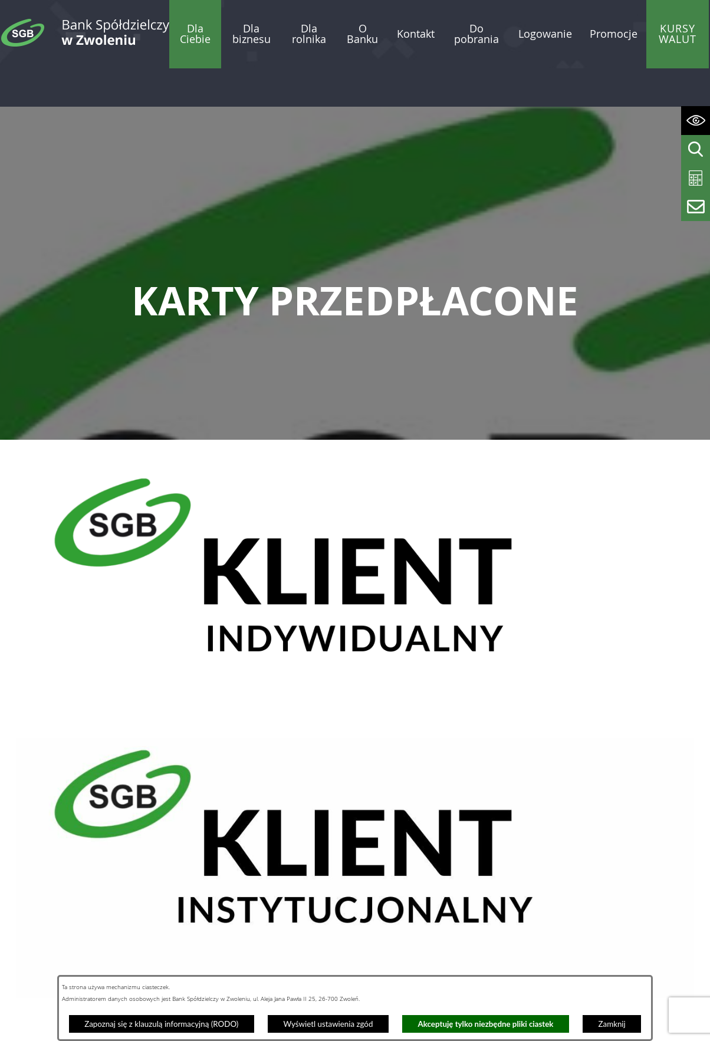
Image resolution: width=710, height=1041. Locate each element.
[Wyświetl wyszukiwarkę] (695, 149)
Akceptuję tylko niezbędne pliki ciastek (486, 1024)
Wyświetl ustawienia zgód (328, 1024)
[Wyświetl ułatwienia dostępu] (695, 120)
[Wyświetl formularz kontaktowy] (695, 206)
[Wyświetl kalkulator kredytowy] (695, 178)
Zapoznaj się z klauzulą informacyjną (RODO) (161, 1024)
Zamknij (612, 1024)
